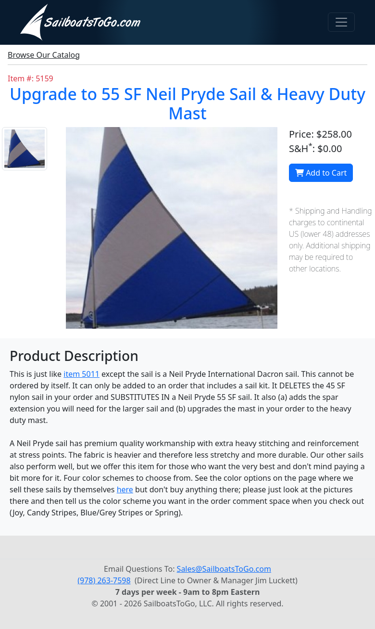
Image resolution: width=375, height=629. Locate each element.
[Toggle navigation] (341, 22)
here (125, 489)
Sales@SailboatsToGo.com (224, 569)
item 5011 (81, 374)
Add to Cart (321, 172)
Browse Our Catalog (44, 55)
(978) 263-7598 (103, 580)
